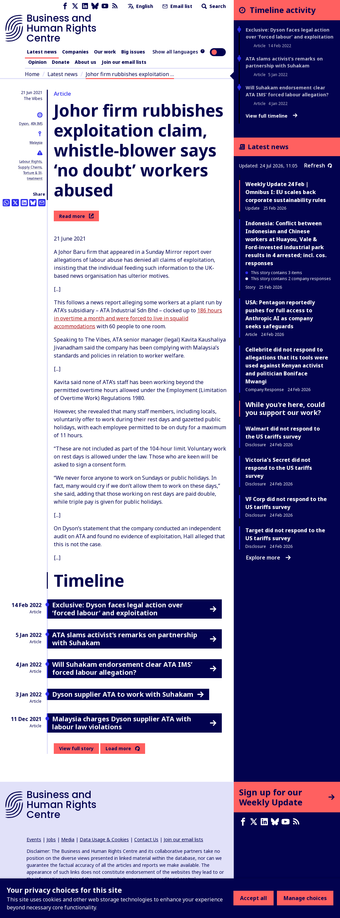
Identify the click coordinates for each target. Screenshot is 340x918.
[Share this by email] (41, 202)
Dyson (24, 123)
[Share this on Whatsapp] (6, 202)
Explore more (268, 557)
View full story (76, 748)
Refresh (318, 165)
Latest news (42, 52)
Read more (76, 216)
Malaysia (36, 142)
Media (67, 839)
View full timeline (272, 116)
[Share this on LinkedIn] (24, 202)
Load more (118, 749)
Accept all (253, 898)
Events (34, 839)
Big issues (133, 52)
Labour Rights (30, 161)
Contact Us (146, 839)
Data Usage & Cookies (104, 839)
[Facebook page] (65, 6)
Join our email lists (124, 62)
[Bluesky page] (95, 6)
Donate (60, 62)
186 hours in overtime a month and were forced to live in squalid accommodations (138, 318)
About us (85, 62)
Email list (176, 6)
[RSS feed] (115, 6)
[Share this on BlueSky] (33, 202)
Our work (105, 52)
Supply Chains (30, 167)
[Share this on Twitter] (15, 202)
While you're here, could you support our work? (285, 408)
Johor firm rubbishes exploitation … (130, 74)
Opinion (37, 62)
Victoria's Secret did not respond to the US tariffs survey (278, 467)
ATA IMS (36, 123)
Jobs (51, 839)
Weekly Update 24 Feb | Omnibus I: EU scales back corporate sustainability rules (285, 192)
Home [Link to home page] (32, 74)
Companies (75, 52)
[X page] (75, 6)
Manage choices (305, 898)
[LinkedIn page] (85, 6)
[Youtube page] (105, 6)
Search (213, 6)
